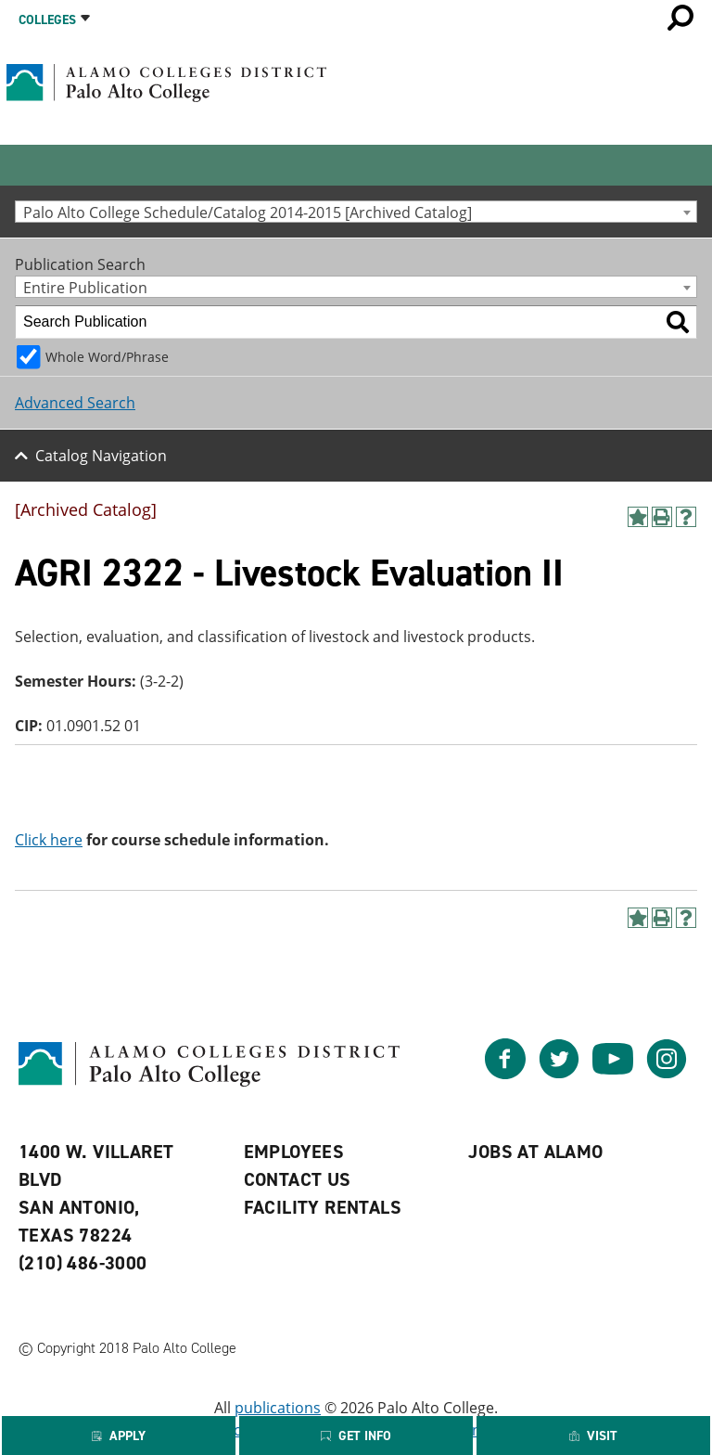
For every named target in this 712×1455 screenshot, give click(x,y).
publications (278, 1407)
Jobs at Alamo (535, 1152)
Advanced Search (75, 403)
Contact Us (297, 1179)
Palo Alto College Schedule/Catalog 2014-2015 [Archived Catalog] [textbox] (247, 212)
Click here (49, 840)
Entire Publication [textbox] (85, 287)
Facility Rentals (322, 1207)
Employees (294, 1152)
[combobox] (356, 211)
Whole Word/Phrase (107, 357)
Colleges (47, 20)
